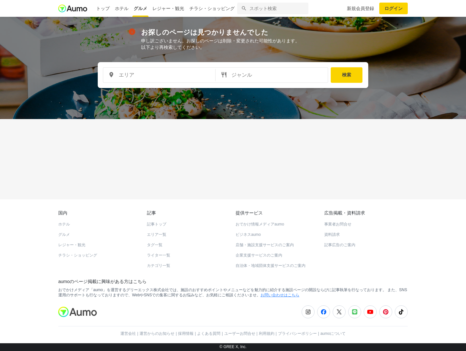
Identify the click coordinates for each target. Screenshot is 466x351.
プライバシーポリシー (297, 333)
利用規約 (266, 333)
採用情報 (186, 333)
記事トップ (156, 224)
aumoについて (333, 333)
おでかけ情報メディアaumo (260, 224)
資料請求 (332, 234)
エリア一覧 (156, 234)
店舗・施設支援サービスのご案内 (265, 245)
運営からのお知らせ (156, 333)
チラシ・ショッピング (212, 8)
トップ (103, 8)
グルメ (140, 8)
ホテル (121, 8)
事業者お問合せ (337, 224)
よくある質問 (208, 333)
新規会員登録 (360, 8)
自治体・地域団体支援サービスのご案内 (270, 266)
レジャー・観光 (168, 8)
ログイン (393, 8)
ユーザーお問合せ (239, 333)
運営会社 (128, 333)
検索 (346, 74)
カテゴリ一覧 (158, 266)
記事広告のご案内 (339, 245)
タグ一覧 (154, 245)
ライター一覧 (158, 255)
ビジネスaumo (248, 234)
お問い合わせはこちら (280, 295)
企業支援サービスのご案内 (259, 255)
